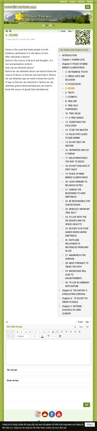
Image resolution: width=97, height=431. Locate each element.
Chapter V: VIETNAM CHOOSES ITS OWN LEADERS (72, 310)
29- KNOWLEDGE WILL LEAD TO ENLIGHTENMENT (75, 275)
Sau (69, 31)
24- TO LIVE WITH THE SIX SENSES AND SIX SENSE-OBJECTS (75, 221)
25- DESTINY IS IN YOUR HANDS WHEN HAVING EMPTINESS (76, 232)
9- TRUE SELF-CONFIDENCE (72, 107)
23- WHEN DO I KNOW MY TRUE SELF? (77, 211)
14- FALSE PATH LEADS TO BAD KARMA (76, 136)
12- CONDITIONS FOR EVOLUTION (75, 124)
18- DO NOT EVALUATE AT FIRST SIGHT (77, 167)
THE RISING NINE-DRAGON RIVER (73, 50)
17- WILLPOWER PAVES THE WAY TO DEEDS (76, 159)
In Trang (6, 321)
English (90, 1)
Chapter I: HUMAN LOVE (73, 59)
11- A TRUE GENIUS (74, 117)
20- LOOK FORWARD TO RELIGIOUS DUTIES (76, 183)
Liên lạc (81, 1)
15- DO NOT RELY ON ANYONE (75, 144)
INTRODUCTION (69, 55)
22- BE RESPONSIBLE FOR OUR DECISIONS (77, 203)
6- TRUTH (69, 92)
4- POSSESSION (73, 84)
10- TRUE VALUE (73, 113)
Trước (63, 31)
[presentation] (27, 395)
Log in (72, 1)
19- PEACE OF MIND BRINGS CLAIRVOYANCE (76, 175)
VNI (87, 327)
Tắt (75, 327)
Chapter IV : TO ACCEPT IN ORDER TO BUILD (74, 300)
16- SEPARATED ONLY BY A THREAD (77, 152)
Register (63, 1)
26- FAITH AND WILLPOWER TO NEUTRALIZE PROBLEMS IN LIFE (76, 245)
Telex (81, 327)
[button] (88, 7)
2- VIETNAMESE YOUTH (76, 71)
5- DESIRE (70, 88)
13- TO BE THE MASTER (76, 129)
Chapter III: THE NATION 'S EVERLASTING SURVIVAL (74, 292)
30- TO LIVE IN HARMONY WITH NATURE (77, 284)
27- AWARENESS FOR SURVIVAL (75, 257)
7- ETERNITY (71, 96)
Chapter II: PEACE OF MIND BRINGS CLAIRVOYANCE (75, 65)
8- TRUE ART (71, 101)
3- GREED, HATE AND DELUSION (75, 78)
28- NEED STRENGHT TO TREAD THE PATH (76, 265)
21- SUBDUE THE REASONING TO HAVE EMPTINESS (75, 193)
